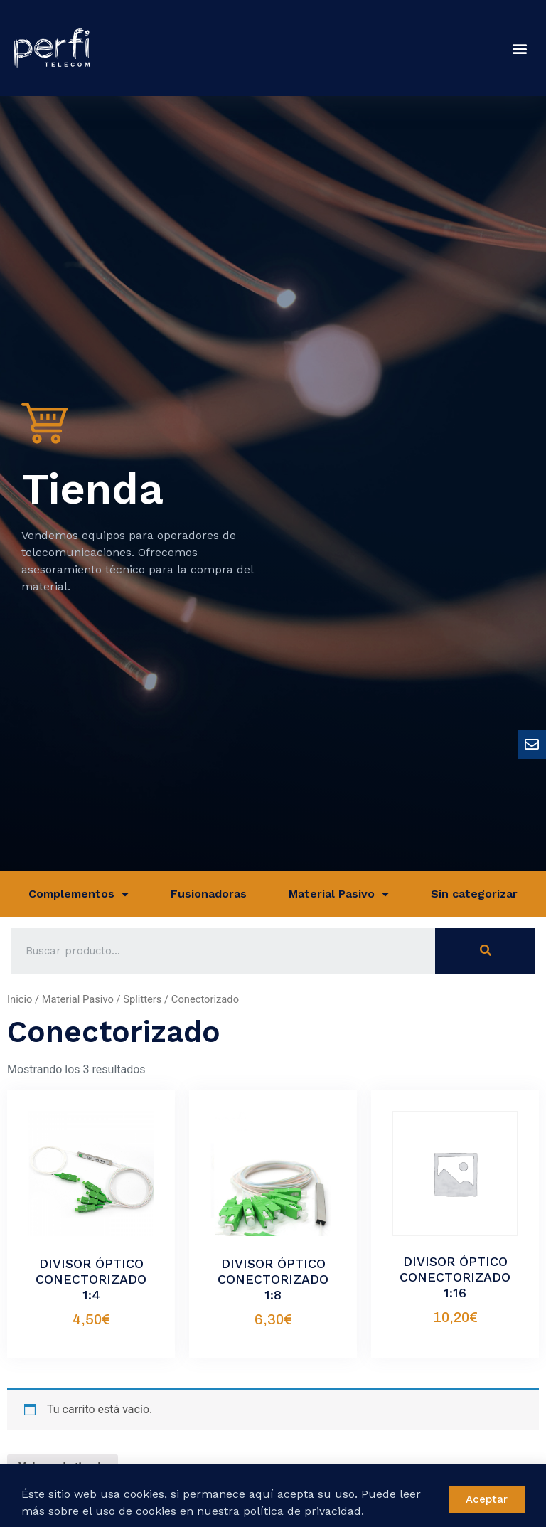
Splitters (142, 999)
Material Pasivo (339, 894)
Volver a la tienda (62, 1467)
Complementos (78, 894)
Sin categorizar (474, 893)
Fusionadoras (209, 893)
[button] (520, 48)
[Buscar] (485, 951)
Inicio (19, 999)
